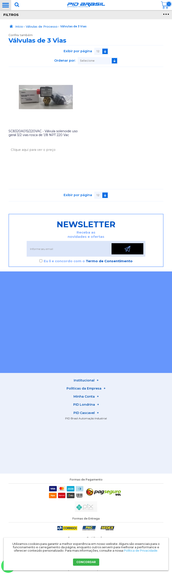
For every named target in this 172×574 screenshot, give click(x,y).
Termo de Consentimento (109, 261)
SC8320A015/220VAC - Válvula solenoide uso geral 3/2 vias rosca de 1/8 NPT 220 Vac (43, 133)
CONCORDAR (86, 562)
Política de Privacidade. (141, 550)
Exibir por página (78, 51)
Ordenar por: (64, 60)
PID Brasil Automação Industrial (86, 418)
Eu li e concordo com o (88, 261)
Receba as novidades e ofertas (86, 234)
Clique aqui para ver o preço (33, 150)
